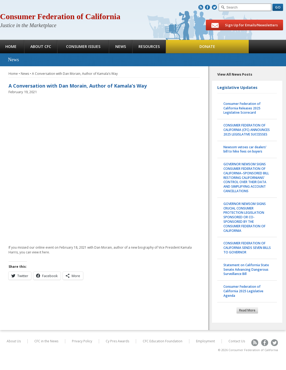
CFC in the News (46, 341)
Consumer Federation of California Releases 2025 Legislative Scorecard (241, 108)
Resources (149, 46)
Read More (247, 310)
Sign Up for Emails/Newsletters (244, 25)
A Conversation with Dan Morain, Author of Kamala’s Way (75, 73)
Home (13, 73)
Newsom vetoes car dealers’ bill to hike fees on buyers (244, 149)
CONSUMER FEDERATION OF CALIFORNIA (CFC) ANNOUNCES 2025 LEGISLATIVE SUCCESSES (246, 130)
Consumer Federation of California (60, 16)
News (120, 46)
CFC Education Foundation (162, 341)
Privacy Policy (82, 341)
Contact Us (236, 341)
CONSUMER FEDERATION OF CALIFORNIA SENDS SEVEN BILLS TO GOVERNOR (247, 247)
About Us (14, 341)
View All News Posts (234, 74)
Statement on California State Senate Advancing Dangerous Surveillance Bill (246, 269)
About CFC (40, 46)
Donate (207, 46)
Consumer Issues (83, 46)
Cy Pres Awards (117, 341)
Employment (205, 341)
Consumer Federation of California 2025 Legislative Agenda (243, 291)
